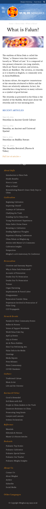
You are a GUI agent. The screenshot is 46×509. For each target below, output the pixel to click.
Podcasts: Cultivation (14, 449)
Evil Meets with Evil (14, 401)
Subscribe (10, 483)
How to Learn (11, 182)
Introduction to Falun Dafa (17, 175)
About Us (8, 467)
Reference (8, 424)
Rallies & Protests (13, 324)
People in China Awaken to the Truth (21, 405)
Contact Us (10, 472)
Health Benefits (12, 178)
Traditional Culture (13, 378)
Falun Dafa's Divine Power (16, 224)
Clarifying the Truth (14, 213)
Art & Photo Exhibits (14, 343)
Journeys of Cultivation (15, 209)
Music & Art (11, 382)
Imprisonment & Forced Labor (18, 291)
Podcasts (8, 441)
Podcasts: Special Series (15, 453)
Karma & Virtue (12, 392)
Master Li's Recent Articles (16, 436)
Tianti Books (37, 2)
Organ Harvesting (13, 288)
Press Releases (11, 361)
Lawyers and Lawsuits (15, 416)
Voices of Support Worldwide (17, 328)
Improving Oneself (13, 205)
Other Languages (12, 494)
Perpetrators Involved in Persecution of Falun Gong (21, 303)
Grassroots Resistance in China (18, 408)
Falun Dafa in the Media (15, 350)
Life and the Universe (14, 385)
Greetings (10, 354)
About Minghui (12, 476)
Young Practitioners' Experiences (19, 220)
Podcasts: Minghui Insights (16, 460)
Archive (9, 479)
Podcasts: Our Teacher (15, 457)
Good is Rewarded (13, 397)
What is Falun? (31, 23)
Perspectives (11, 250)
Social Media (11, 487)
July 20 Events (12, 339)
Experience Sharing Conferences (19, 235)
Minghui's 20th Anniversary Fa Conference (23, 254)
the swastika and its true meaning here (22, 101)
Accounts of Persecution (15, 273)
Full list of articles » (12, 156)
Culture (7, 373)
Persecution (9, 261)
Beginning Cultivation (14, 202)
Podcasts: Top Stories (14, 446)
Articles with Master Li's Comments (20, 242)
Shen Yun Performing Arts (16, 346)
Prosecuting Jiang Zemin (16, 412)
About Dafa (19, 23)
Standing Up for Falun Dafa (17, 217)
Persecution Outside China (16, 299)
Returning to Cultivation (15, 228)
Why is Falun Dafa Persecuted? (18, 269)
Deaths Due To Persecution (17, 276)
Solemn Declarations (14, 419)
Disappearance (12, 295)
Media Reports (12, 358)
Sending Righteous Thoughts (17, 231)
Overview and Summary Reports (19, 265)
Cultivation (9, 197)
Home (11, 23)
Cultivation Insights (14, 246)
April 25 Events (12, 335)
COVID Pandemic (13, 369)
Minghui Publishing (26, 2)
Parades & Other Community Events (20, 321)
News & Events (11, 316)
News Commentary (13, 365)
